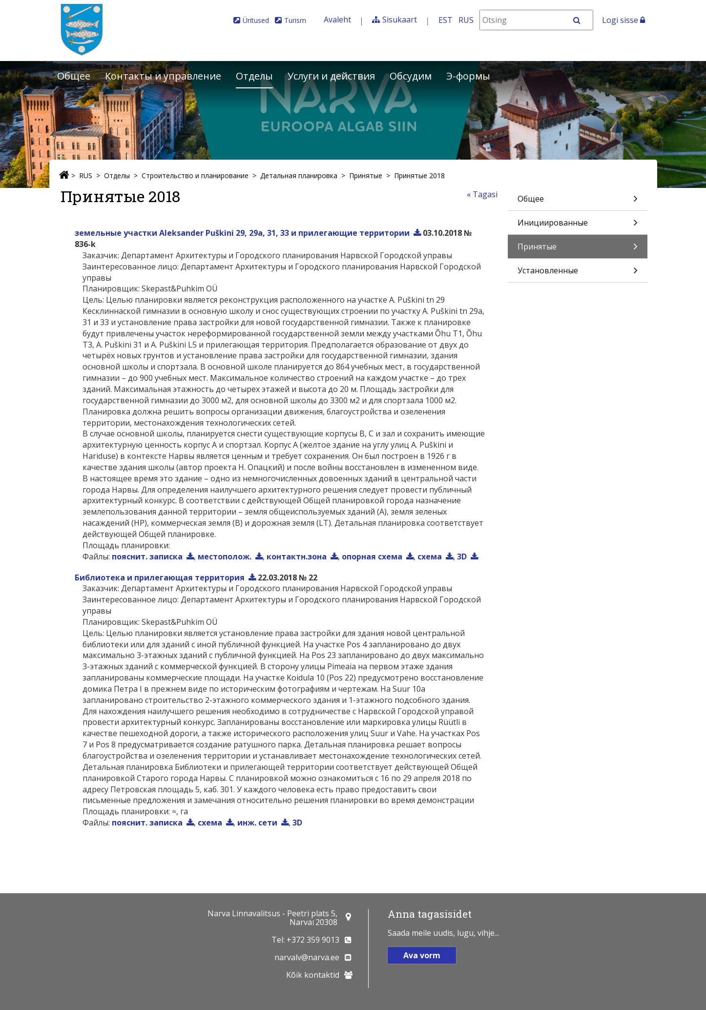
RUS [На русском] (466, 20)
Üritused (256, 20)
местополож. (224, 556)
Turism (295, 20)
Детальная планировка (298, 175)
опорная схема (372, 556)
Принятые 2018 (419, 175)
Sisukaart (399, 19)
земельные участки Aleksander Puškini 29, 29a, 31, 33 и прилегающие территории (242, 232)
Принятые (365, 175)
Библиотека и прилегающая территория (160, 577)
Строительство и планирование (195, 175)
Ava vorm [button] (421, 955)
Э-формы (468, 75)
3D (462, 556)
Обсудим (411, 75)
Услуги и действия (331, 75)
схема (429, 556)
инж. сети (257, 822)
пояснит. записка (147, 556)
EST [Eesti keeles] (445, 20)
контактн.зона (297, 556)
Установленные (578, 273)
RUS (85, 175)
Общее (73, 75)
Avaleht (337, 19)
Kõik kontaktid (312, 974)
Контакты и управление (163, 75)
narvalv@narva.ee (306, 957)
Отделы (254, 75)
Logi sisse (623, 20)
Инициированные (578, 225)
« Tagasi (482, 194)
